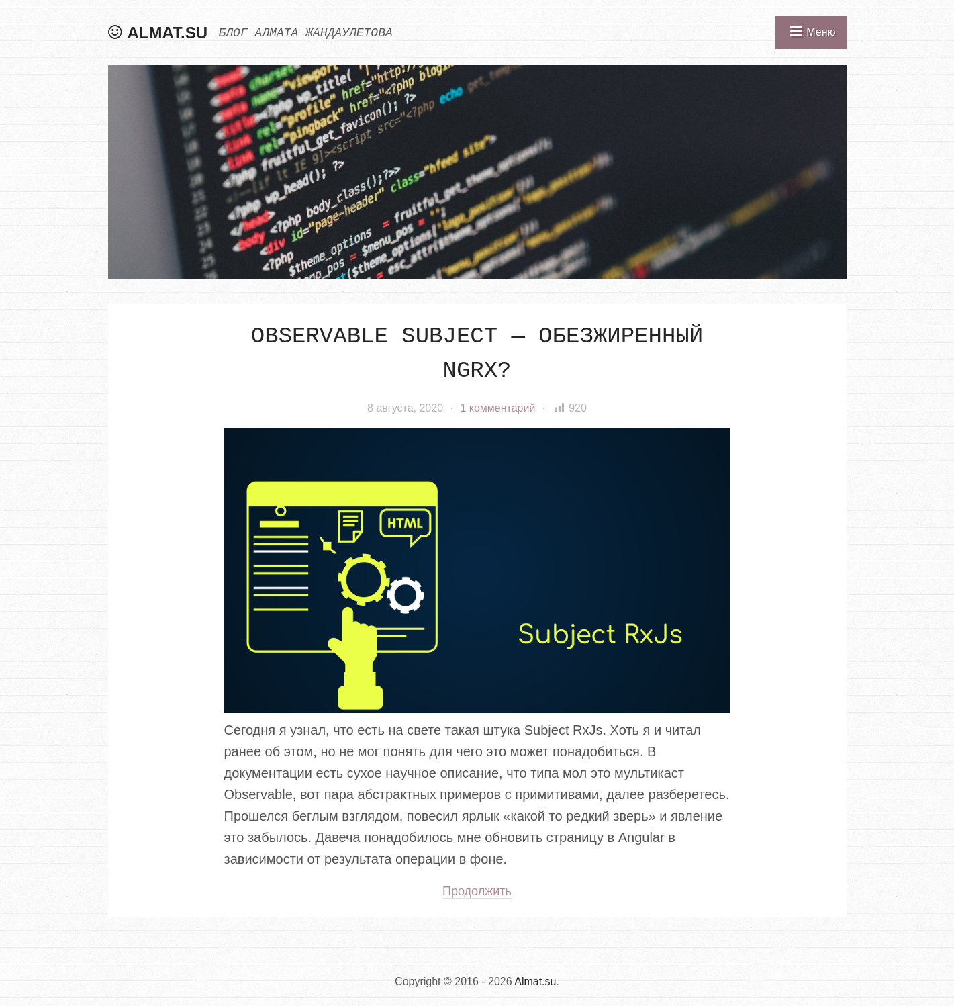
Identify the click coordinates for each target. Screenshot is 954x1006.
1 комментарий (497, 408)
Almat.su (168, 33)
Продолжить (477, 891)
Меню (820, 32)
